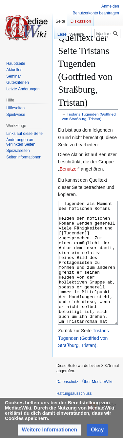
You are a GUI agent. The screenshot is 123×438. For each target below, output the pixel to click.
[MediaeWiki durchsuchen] (107, 33)
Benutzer (69, 169)
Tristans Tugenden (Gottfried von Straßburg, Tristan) (89, 116)
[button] (50, 430)
